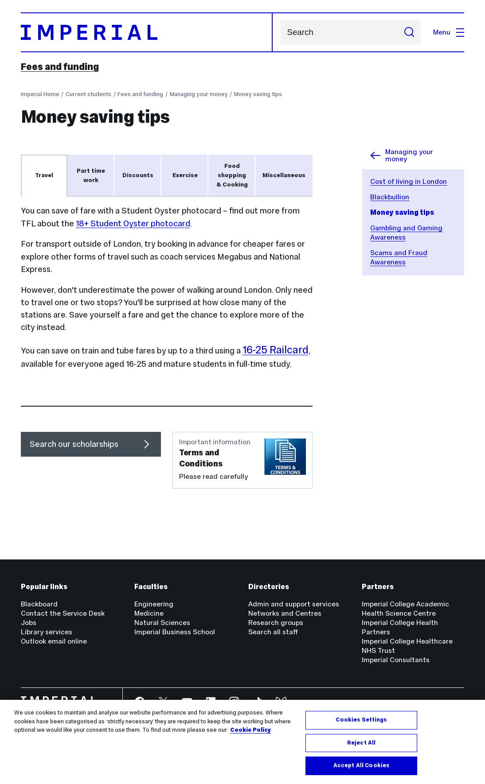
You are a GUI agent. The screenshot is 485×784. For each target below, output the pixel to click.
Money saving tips (258, 94)
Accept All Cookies (361, 765)
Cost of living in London (408, 181)
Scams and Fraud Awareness (398, 257)
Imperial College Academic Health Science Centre (405, 608)
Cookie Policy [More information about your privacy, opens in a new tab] (250, 730)
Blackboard (39, 604)
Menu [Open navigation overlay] (449, 32)
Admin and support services (293, 604)
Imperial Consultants (396, 660)
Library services (46, 632)
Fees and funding (60, 67)
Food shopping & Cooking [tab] (232, 175)
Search (280, 32)
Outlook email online (54, 641)
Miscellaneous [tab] (283, 175)
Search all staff (273, 632)
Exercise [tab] (185, 175)
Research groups (275, 622)
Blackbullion (389, 197)
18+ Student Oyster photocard (133, 223)
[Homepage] (147, 32)
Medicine (149, 613)
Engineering (153, 604)
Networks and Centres (284, 613)
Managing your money (199, 94)
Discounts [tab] (137, 175)
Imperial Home (40, 94)
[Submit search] (409, 32)
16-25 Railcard (275, 349)
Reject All (361, 742)
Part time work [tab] (91, 175)
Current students (88, 94)
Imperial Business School (174, 632)
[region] (242, 742)
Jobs (28, 622)
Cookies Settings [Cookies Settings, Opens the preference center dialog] (361, 719)
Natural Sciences (162, 622)
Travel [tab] (44, 175)
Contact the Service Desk (63, 613)
